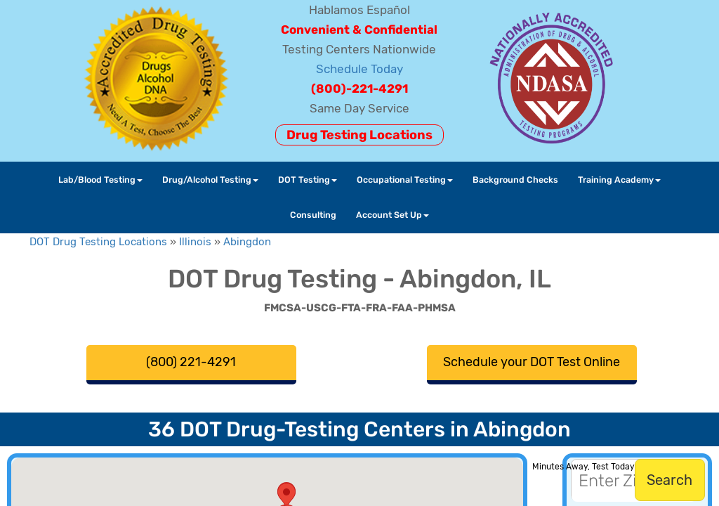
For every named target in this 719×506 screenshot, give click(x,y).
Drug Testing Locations (359, 135)
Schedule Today (359, 69)
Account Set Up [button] (392, 214)
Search (669, 480)
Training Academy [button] (619, 179)
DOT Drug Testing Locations (98, 241)
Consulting (313, 214)
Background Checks (515, 179)
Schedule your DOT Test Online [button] (531, 362)
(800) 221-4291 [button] (191, 362)
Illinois (195, 241)
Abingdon (247, 241)
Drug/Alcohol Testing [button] (210, 179)
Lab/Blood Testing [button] (100, 179)
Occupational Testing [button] (405, 179)
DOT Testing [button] (307, 179)
